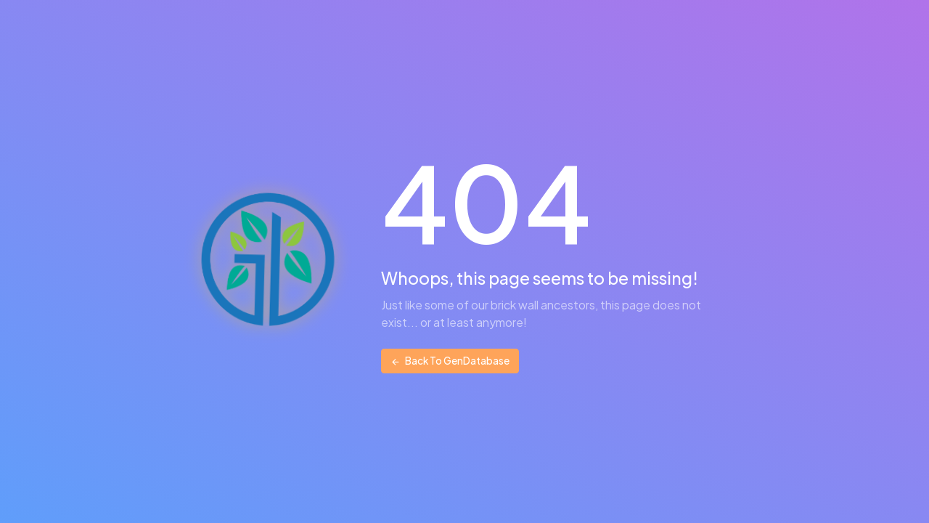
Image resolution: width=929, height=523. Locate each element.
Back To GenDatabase (449, 360)
